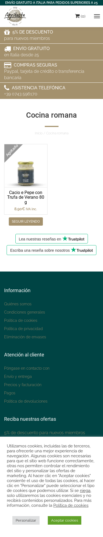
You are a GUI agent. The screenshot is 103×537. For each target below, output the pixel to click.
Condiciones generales (24, 312)
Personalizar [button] (26, 520)
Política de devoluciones (26, 401)
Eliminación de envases (25, 337)
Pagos (9, 393)
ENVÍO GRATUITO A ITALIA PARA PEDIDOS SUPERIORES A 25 (51, 3)
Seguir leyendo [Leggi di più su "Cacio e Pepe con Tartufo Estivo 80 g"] (26, 221)
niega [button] (85, 490)
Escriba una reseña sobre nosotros (51, 250)
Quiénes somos (18, 304)
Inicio (39, 133)
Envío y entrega (18, 376)
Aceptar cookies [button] (64, 520)
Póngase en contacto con (26, 368)
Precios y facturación (22, 385)
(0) (80, 15)
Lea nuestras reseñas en (51, 238)
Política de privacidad (23, 328)
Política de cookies (20, 320)
